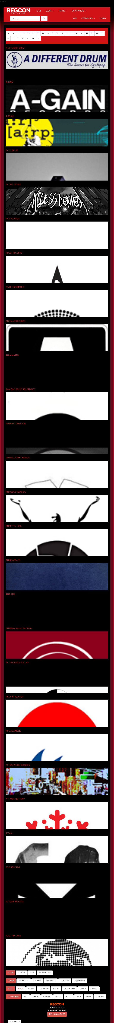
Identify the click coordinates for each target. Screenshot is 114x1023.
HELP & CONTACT (57, 1014)
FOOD (68, 996)
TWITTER (37, 980)
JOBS (74, 18)
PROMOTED (69, 988)
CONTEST (100, 996)
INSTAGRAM (79, 980)
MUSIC (58, 996)
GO (44, 18)
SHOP (88, 996)
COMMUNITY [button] (88, 18)
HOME (38, 11)
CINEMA (46, 996)
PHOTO (94, 988)
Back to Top (14, 1021)
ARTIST (56, 988)
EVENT (31, 988)
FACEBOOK (24, 980)
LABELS (83, 988)
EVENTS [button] (50, 11)
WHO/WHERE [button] (79, 11)
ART (26, 996)
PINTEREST (51, 980)
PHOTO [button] (63, 11)
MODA (35, 996)
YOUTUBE (64, 980)
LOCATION (43, 988)
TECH (78, 996)
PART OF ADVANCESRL (57, 1010)
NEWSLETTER (45, 972)
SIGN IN (102, 18)
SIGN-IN (21, 972)
